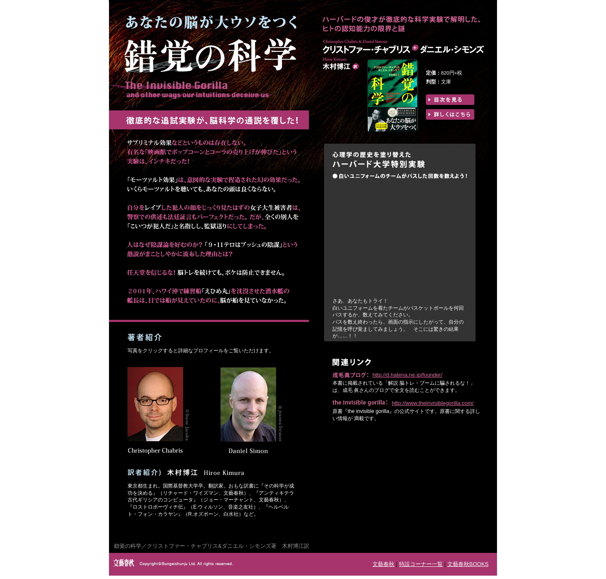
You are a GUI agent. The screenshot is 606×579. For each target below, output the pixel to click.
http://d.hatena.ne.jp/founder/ (407, 375)
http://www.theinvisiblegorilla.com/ (432, 403)
